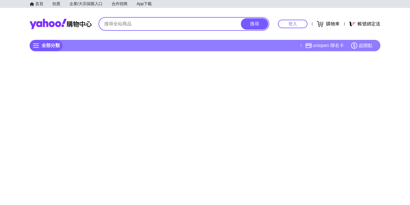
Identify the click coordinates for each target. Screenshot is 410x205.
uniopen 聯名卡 (325, 45)
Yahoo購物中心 (61, 24)
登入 (292, 23)
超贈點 (361, 45)
